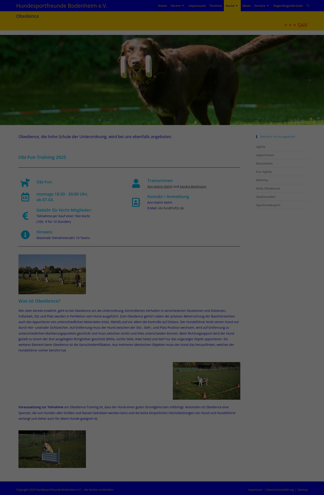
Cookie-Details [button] (140, 308)
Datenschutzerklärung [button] (163, 308)
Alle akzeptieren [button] (162, 259)
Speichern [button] (162, 272)
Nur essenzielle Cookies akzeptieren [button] (162, 285)
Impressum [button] (185, 308)
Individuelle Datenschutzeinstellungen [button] (162, 298)
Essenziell (129, 243)
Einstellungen (122, 232)
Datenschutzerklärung (151, 228)
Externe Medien (187, 243)
